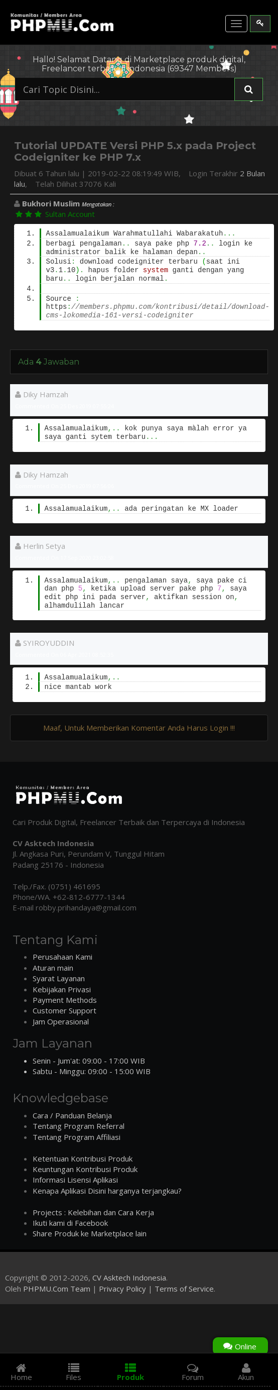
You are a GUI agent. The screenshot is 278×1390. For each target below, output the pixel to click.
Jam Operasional (61, 1021)
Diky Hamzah (41, 394)
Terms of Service (184, 1289)
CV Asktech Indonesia (129, 1277)
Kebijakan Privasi (62, 989)
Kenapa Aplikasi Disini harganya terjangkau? (107, 1191)
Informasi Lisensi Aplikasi (75, 1180)
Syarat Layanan (59, 978)
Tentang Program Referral (78, 1126)
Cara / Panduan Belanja (72, 1115)
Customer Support (64, 1010)
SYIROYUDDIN (44, 643)
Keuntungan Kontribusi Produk (85, 1169)
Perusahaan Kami (62, 957)
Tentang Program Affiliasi (76, 1137)
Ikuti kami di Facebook (70, 1223)
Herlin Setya (40, 546)
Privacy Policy (122, 1289)
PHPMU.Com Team (56, 1289)
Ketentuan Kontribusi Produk (82, 1158)
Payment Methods (65, 1000)
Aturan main (53, 968)
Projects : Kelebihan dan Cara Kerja (93, 1212)
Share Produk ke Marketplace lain (90, 1233)
